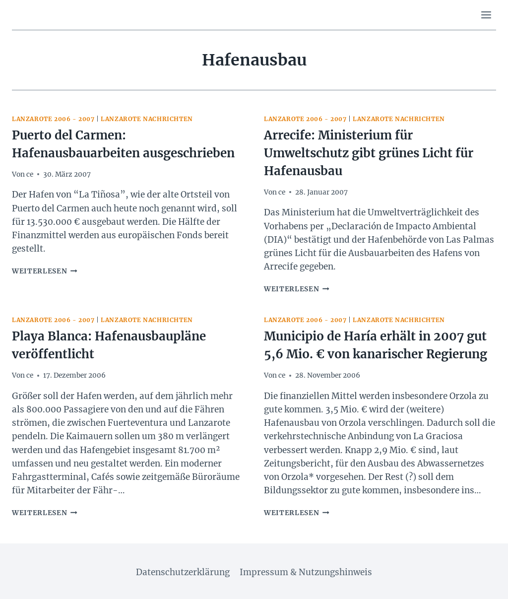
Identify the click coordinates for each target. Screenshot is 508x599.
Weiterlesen (44, 271)
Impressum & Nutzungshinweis (306, 572)
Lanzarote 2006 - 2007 (53, 119)
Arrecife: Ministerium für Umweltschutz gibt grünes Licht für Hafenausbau (368, 153)
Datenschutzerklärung (183, 572)
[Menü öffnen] (486, 14)
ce (29, 174)
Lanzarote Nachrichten (147, 119)
